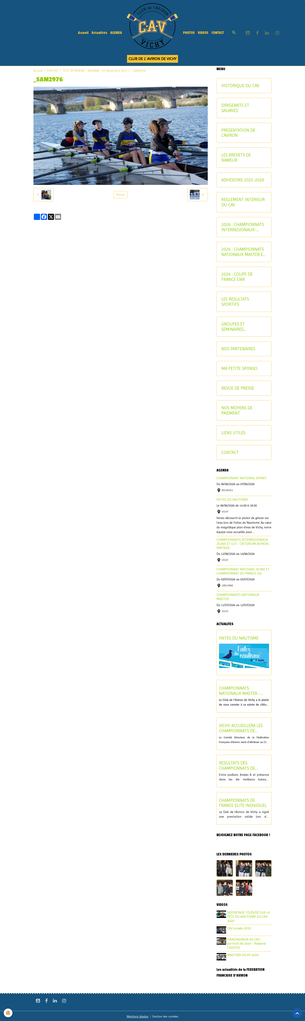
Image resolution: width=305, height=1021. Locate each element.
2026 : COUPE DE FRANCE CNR (237, 277)
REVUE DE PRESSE (237, 388)
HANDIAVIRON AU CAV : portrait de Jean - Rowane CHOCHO (247, 943)
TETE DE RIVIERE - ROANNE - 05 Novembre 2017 (94, 70)
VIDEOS (203, 33)
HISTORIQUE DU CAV (240, 85)
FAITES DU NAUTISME (232, 499)
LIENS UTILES (233, 432)
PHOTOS (189, 33)
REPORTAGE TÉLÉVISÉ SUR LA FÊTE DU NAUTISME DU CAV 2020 (249, 917)
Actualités (99, 33)
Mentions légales (137, 1015)
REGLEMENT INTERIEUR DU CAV (243, 202)
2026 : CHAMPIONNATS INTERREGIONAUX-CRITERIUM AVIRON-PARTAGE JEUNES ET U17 (242, 227)
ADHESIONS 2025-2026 (242, 179)
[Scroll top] (297, 1013)
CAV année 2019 (239, 928)
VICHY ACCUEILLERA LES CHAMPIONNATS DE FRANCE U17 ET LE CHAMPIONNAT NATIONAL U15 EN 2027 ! (243, 728)
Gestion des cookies (166, 1015)
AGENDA (116, 33)
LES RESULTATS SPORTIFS (235, 302)
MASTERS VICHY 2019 (243, 954)
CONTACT (217, 33)
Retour (120, 194)
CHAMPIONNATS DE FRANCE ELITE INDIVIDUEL (243, 803)
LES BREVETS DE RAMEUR (236, 157)
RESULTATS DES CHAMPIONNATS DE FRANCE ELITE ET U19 (239, 765)
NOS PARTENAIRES (238, 348)
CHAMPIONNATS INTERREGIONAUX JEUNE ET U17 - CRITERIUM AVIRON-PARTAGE (243, 544)
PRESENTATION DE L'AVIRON (238, 133)
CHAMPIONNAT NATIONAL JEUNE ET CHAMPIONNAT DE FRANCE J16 (243, 571)
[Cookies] (8, 1013)
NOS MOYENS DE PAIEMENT (236, 410)
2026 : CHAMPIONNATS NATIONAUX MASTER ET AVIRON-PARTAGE (243, 252)
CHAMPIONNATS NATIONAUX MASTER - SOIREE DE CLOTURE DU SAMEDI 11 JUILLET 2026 (242, 691)
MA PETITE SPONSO (239, 368)
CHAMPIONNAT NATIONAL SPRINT (241, 478)
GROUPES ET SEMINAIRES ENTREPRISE (233, 326)
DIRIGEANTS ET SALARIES (235, 108)
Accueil (83, 33)
